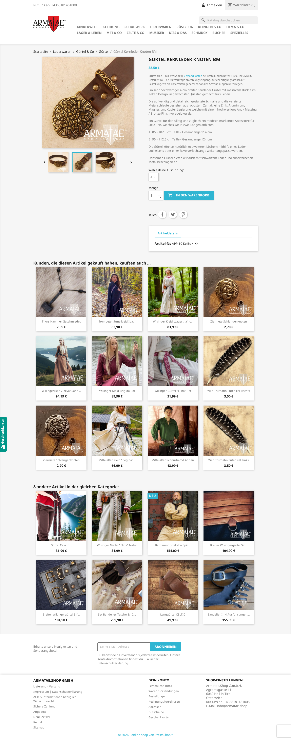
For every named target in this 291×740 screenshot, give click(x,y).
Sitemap (38, 727)
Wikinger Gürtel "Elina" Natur (117, 545)
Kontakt (38, 722)
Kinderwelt (87, 27)
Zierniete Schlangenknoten (228, 321)
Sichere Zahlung (44, 706)
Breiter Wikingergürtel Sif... (228, 545)
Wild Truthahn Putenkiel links (228, 460)
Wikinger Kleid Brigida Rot (117, 391)
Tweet (173, 214)
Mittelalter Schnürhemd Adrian (173, 460)
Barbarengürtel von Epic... (173, 545)
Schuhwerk (134, 27)
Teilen (162, 214)
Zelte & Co (135, 33)
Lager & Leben (89, 33)
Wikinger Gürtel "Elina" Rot (173, 391)
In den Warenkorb (188, 195)
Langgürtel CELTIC (172, 614)
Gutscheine (156, 712)
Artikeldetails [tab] (168, 233)
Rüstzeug (184, 27)
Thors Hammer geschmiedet (61, 321)
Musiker (156, 33)
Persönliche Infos (160, 686)
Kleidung (111, 27)
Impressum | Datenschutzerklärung (57, 692)
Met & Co (114, 33)
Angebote (39, 712)
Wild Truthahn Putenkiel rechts (228, 391)
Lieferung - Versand (46, 686)
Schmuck (200, 33)
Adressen (155, 707)
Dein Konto (159, 680)
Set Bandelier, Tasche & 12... (117, 614)
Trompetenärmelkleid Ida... (117, 321)
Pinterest (183, 214)
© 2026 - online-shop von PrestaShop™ (145, 735)
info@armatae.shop (232, 706)
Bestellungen (158, 696)
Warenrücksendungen (164, 691)
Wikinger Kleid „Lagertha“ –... (173, 321)
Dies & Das (178, 33)
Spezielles (239, 33)
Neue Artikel (41, 717)
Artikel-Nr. (163, 243)
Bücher (219, 33)
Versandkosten (193, 76)
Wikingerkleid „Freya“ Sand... (61, 391)
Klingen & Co (209, 27)
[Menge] (153, 195)
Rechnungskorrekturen (164, 701)
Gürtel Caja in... (61, 545)
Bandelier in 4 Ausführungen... (229, 614)
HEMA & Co (235, 27)
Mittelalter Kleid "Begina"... (117, 460)
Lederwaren (161, 27)
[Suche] (228, 20)
